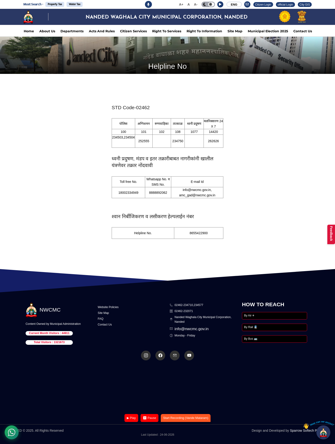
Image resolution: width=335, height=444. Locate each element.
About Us (47, 31)
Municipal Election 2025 (268, 31)
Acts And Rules (102, 31)
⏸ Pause (149, 418)
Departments (72, 31)
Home (29, 31)
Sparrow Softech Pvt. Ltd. (308, 430)
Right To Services (166, 31)
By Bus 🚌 (250, 338)
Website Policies (108, 307)
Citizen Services (133, 31)
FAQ (101, 318)
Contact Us (302, 31)
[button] (220, 4)
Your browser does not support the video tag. (167, 387)
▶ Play (131, 418)
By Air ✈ (249, 315)
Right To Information (204, 31)
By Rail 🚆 (250, 327)
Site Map (235, 31)
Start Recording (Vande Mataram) (185, 418)
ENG (234, 4)
